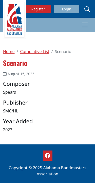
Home (9, 51)
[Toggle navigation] (85, 25)
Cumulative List (34, 51)
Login (66, 9)
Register (38, 9)
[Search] (87, 9)
